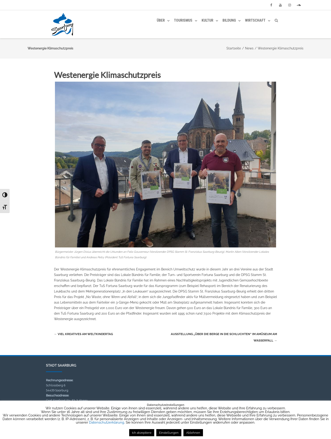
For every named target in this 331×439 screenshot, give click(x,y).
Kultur (207, 20)
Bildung (229, 20)
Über (161, 20)
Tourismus (183, 20)
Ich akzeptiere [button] (141, 432)
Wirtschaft (255, 20)
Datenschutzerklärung (106, 422)
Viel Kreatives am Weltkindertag (83, 334)
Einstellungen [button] (169, 432)
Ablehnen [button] (193, 432)
